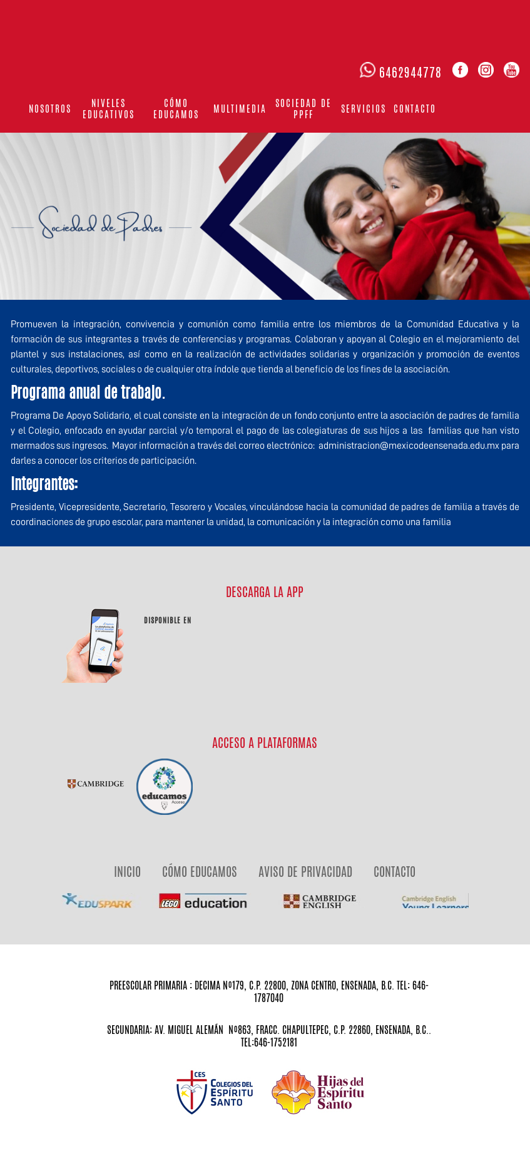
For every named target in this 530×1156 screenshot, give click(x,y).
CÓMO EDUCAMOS (199, 871)
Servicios (363, 108)
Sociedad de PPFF (303, 108)
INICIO (127, 871)
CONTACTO (394, 871)
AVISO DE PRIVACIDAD (305, 871)
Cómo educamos (176, 108)
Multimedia (240, 108)
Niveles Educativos (109, 108)
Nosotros (50, 108)
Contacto (415, 108)
